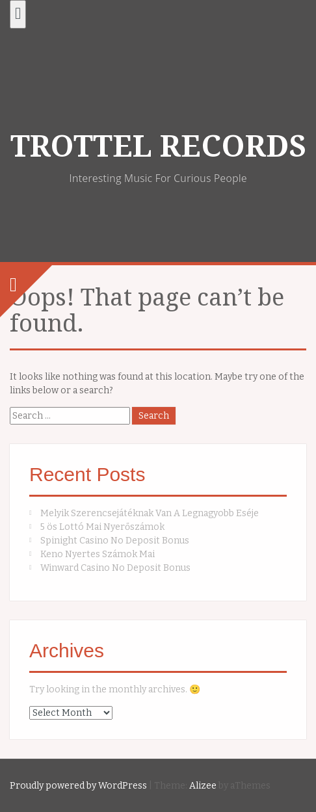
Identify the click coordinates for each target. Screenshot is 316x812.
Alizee (203, 785)
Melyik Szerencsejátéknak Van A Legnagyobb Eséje (149, 513)
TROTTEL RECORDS (158, 146)
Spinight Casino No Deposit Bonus (114, 540)
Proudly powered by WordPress (78, 785)
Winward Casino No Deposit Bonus (115, 567)
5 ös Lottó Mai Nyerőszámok (102, 526)
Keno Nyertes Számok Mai (97, 554)
